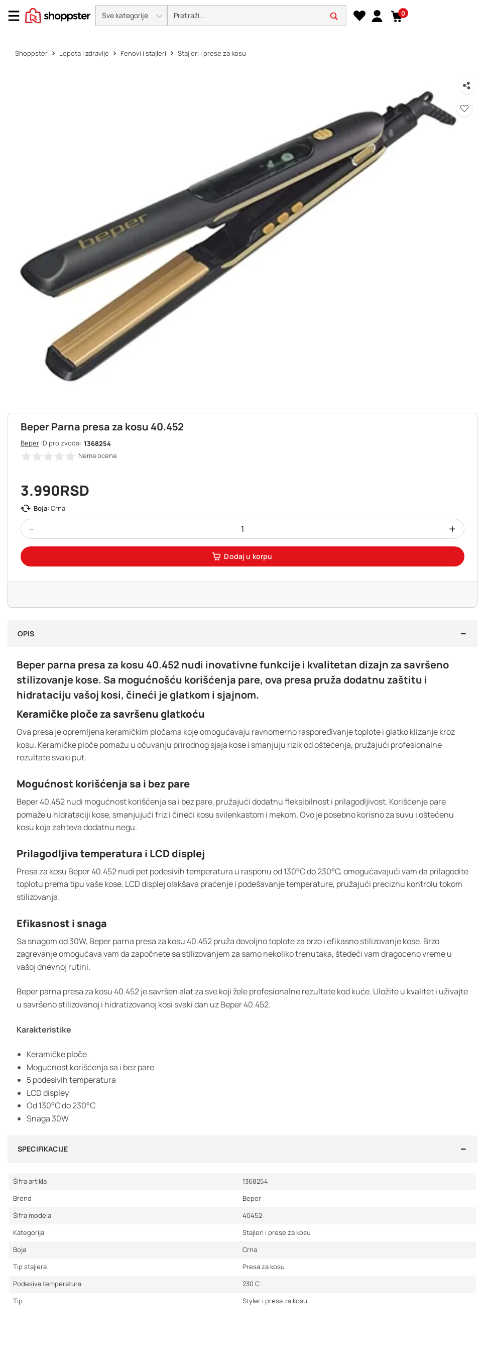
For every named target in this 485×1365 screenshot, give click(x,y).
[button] (131, 15)
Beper (30, 442)
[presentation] (242, 16)
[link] (377, 15)
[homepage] (57, 14)
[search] (257, 16)
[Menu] (18, 16)
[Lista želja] (359, 16)
